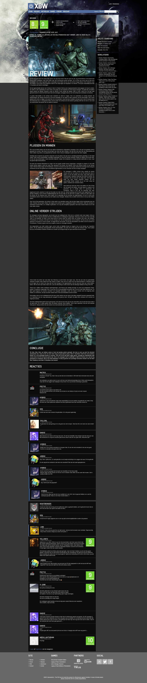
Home (31, 11)
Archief (42, 666)
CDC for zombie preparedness (78, 678)
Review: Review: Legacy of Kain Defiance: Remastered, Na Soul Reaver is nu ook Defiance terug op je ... (108, 75)
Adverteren (43, 664)
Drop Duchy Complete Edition (58, 659)
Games (52, 11)
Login (110, 3)
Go (118, 11)
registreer (39, 649)
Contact (31, 666)
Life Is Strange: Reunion (57, 664)
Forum (59, 11)
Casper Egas (34, 32)
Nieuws (37, 11)
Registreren (116, 3)
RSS (31, 664)
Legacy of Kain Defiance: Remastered (60, 666)
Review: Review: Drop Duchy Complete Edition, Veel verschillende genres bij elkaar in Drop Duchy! (108, 59)
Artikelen (45, 11)
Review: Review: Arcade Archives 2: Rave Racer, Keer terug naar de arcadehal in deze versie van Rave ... (108, 86)
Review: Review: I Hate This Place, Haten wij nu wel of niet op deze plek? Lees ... (108, 81)
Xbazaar (66, 11)
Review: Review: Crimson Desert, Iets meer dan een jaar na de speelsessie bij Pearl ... (107, 64)
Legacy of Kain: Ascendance (58, 662)
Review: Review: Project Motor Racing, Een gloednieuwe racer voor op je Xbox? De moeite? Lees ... (108, 104)
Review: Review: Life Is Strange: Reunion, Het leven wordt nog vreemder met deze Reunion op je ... (108, 69)
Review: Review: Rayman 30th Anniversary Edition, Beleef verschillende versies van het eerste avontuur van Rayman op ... (108, 92)
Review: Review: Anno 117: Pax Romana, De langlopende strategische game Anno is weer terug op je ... (107, 110)
